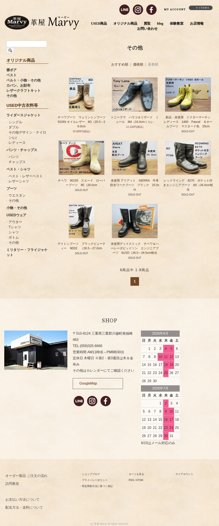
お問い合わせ (147, 28)
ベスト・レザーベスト (26, 176)
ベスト (11, 75)
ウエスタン (17, 195)
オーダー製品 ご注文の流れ (26, 476)
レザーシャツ (19, 181)
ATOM (139, 480)
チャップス (17, 162)
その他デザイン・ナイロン (27, 135)
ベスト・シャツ (18, 169)
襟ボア (11, 70)
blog (160, 23)
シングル (15, 122)
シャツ (14, 232)
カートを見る (136, 474)
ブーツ (11, 188)
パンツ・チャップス (21, 150)
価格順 (138, 64)
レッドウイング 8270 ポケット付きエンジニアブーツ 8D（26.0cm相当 (188, 185)
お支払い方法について (22, 499)
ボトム (14, 237)
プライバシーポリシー (95, 480)
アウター (15, 222)
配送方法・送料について (24, 507)
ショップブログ (91, 474)
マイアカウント (184, 474)
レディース (17, 142)
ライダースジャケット (23, 115)
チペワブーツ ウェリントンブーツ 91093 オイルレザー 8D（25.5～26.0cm (81, 122)
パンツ (14, 157)
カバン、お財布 (18, 85)
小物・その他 (16, 208)
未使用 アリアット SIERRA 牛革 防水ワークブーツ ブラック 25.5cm (136, 185)
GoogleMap (88, 383)
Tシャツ (15, 227)
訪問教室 (12, 483)
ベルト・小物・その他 (23, 80)
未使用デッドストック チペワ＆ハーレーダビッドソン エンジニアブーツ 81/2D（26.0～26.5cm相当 (135, 248)
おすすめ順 (119, 64)
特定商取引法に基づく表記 (97, 486)
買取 (147, 23)
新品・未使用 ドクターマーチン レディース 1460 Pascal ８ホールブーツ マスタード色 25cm (188, 122)
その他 (11, 96)
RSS (131, 480)
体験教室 (176, 23)
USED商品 (99, 23)
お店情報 (197, 23)
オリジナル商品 (125, 23)
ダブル (14, 127)
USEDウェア (16, 215)
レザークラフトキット (23, 90)
